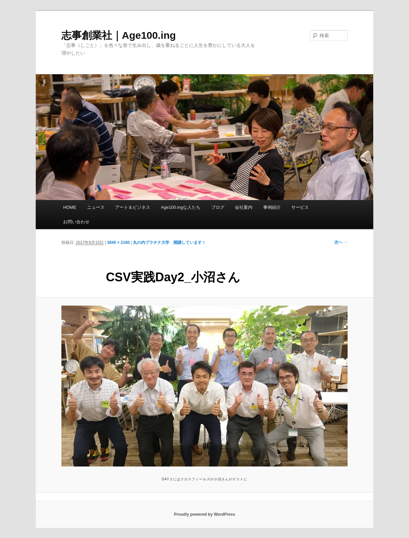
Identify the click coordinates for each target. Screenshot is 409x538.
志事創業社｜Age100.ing (118, 35)
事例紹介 (272, 207)
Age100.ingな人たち (181, 207)
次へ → (341, 242)
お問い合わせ (76, 221)
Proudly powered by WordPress (204, 514)
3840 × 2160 (118, 242)
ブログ (217, 207)
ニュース (96, 207)
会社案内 (243, 207)
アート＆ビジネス (132, 207)
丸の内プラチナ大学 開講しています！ (169, 242)
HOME (69, 207)
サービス (300, 207)
